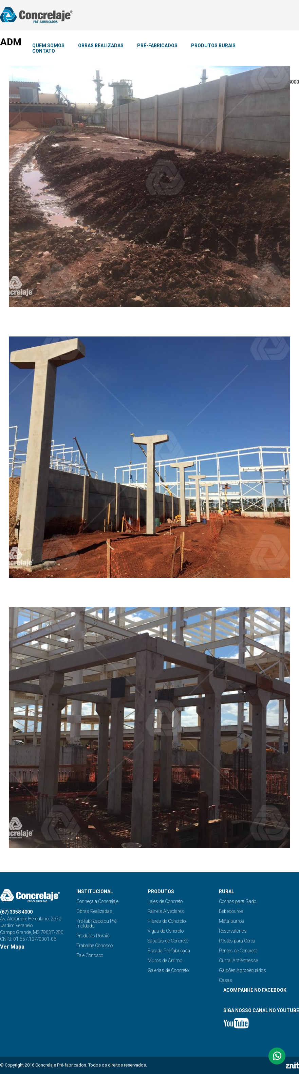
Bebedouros (231, 911)
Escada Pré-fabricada (169, 950)
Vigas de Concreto (166, 931)
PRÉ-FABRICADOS (157, 45)
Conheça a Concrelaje (97, 901)
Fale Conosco (89, 955)
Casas (225, 980)
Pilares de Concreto (167, 921)
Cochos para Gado (237, 901)
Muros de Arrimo (165, 960)
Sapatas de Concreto (168, 940)
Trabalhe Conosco (94, 945)
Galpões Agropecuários (242, 970)
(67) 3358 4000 (16, 912)
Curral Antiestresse (238, 960)
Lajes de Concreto (165, 901)
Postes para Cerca (237, 940)
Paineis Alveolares (166, 911)
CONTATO (43, 51)
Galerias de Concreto (168, 970)
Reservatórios (233, 931)
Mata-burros (231, 921)
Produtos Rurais (93, 935)
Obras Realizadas (94, 911)
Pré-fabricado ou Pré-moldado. (97, 923)
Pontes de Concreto (238, 950)
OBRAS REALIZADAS (101, 45)
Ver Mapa (12, 946)
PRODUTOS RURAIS (213, 45)
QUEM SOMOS (48, 45)
